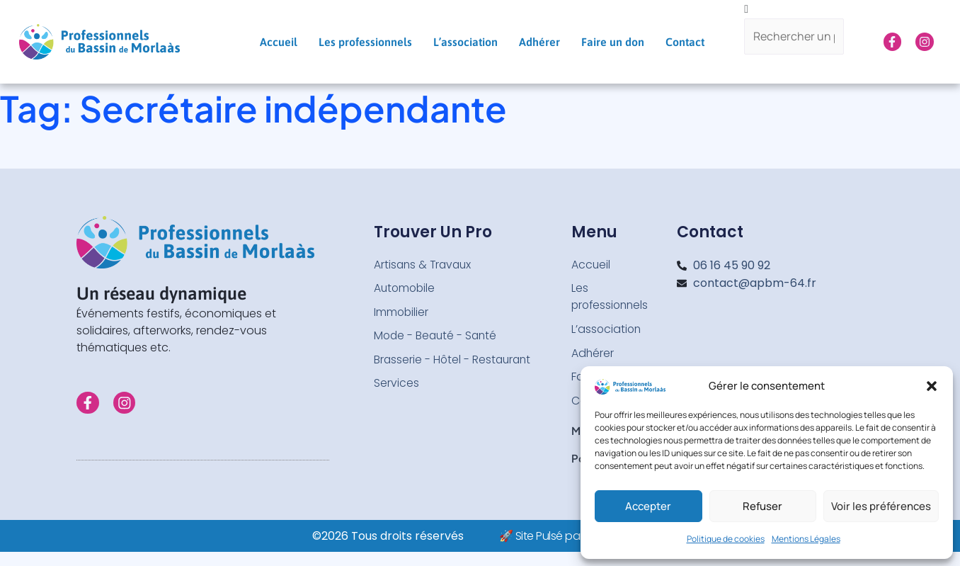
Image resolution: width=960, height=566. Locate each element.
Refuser (762, 506)
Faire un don (612, 41)
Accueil (278, 41)
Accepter (648, 506)
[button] (932, 386)
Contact (684, 41)
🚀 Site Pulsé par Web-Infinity (573, 537)
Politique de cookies (726, 539)
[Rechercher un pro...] (793, 36)
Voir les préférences (881, 506)
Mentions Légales (806, 539)
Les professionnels (365, 41)
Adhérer (539, 41)
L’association (465, 41)
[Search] (793, 69)
